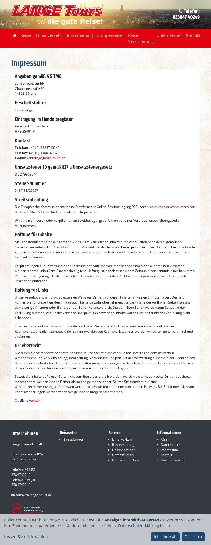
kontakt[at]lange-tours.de (46, 157)
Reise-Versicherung (140, 38)
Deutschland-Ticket (126, 460)
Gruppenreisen (110, 35)
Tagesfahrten (73, 439)
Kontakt (193, 35)
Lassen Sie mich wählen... (27, 536)
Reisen (26, 35)
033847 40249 (186, 17)
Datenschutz (170, 444)
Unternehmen (169, 35)
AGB (164, 439)
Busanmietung (79, 35)
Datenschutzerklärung (138, 525)
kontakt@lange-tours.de (31, 495)
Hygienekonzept (173, 460)
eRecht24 (33, 400)
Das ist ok (193, 536)
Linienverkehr (49, 35)
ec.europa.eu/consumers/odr (172, 206)
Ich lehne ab (165, 536)
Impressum (169, 449)
